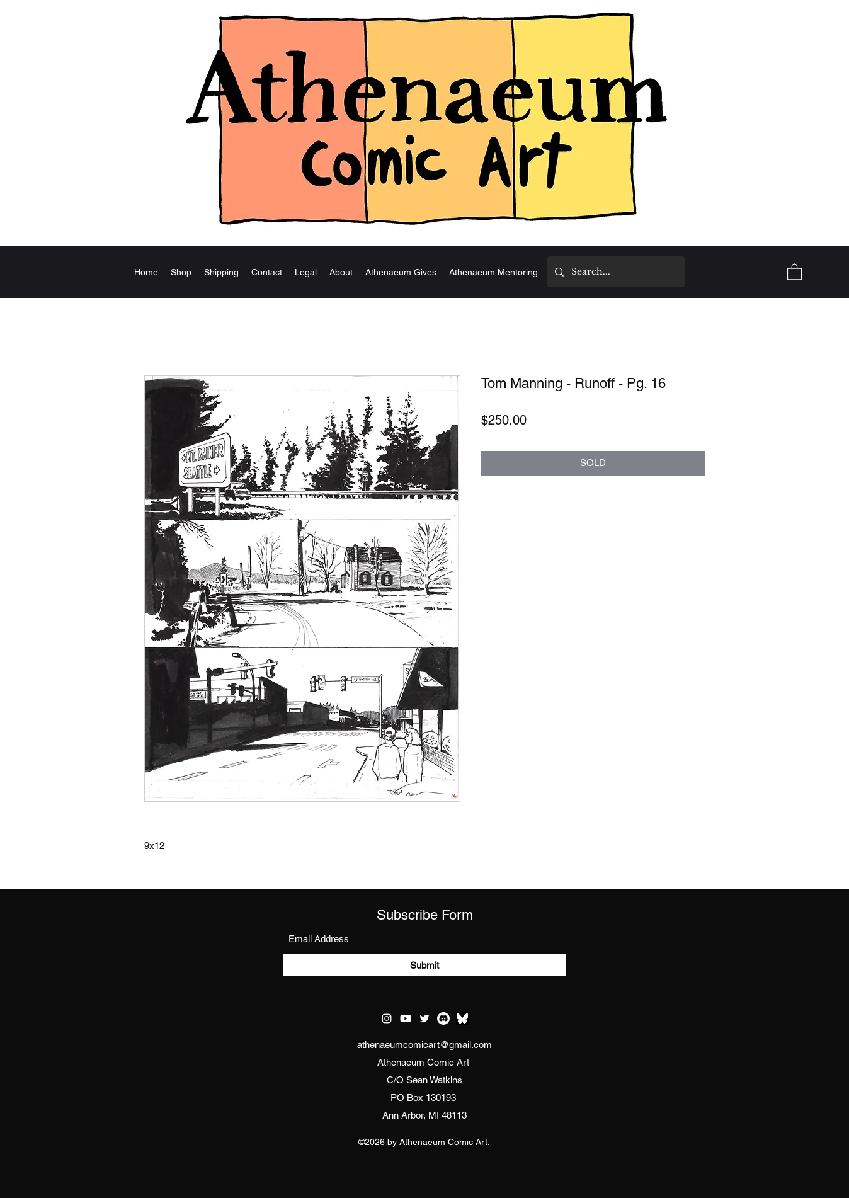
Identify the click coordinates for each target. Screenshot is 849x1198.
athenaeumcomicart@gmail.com (424, 1044)
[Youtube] (405, 1018)
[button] (794, 271)
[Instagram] (386, 1018)
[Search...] (614, 271)
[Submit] (424, 965)
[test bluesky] (462, 1018)
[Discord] (443, 1018)
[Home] (424, 118)
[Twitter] (424, 1018)
